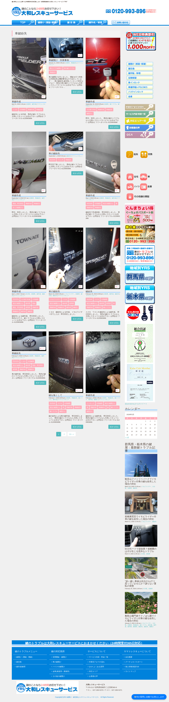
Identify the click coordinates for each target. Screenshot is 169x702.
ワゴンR (60, 160)
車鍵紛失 (39, 109)
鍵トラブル (113, 104)
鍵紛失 (69, 156)
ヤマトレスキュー (95, 105)
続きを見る (40, 123)
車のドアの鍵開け (56, 68)
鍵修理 (135, 626)
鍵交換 (150, 625)
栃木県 (28, 303)
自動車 (28, 104)
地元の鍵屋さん (108, 203)
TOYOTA (16, 299)
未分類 (28, 294)
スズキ (97, 299)
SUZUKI (52, 160)
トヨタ (15, 109)
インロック (90, 403)
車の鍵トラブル (69, 68)
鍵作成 (34, 104)
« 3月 (127, 438)
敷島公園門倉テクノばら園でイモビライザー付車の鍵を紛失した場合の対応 (140, 618)
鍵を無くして (55, 395)
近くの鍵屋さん (18, 207)
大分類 (143, 554)
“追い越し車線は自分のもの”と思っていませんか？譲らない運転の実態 (140, 583)
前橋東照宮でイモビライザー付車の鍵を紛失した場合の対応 (140, 517)
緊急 (33, 303)
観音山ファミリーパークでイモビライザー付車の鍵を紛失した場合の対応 (140, 481)
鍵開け (96, 399)
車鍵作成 (16, 101)
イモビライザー (69, 294)
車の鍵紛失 (54, 153)
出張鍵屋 (23, 109)
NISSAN (89, 203)
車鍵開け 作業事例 (59, 60)
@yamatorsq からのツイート (136, 404)
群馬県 (28, 307)
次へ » (71, 434)
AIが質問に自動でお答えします (149, 697)
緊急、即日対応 (18, 203)
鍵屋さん (90, 113)
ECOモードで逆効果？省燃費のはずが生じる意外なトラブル (140, 550)
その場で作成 (91, 109)
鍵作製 (130, 626)
